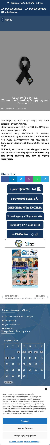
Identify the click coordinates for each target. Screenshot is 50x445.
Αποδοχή (25, 421)
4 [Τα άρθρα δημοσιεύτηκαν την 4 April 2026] (35, 352)
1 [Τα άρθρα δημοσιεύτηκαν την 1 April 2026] (18, 352)
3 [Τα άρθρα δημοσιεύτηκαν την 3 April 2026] (30, 352)
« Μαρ (8, 382)
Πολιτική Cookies (16, 441)
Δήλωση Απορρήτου (31, 441)
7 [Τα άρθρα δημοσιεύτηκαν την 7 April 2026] (12, 358)
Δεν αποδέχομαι (25, 428)
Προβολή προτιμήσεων (25, 435)
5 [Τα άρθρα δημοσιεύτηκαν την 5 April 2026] (41, 352)
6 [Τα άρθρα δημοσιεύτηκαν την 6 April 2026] (7, 358)
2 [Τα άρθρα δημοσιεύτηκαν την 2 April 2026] (24, 352)
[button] (46, 389)
